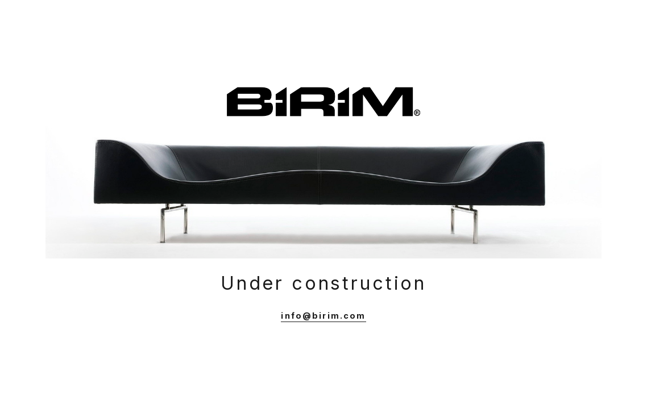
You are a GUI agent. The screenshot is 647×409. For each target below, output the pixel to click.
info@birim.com (323, 315)
